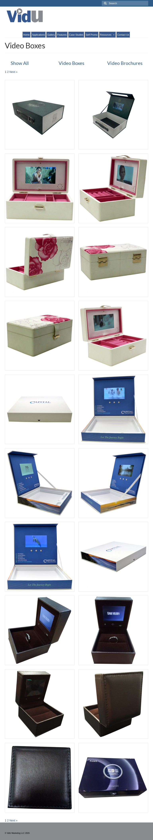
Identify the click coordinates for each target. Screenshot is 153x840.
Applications (38, 34)
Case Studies (76, 34)
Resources (107, 34)
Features (62, 34)
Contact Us (123, 34)
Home (26, 34)
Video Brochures (124, 63)
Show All (20, 63)
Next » (13, 71)
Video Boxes (71, 63)
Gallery (51, 34)
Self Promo (91, 34)
